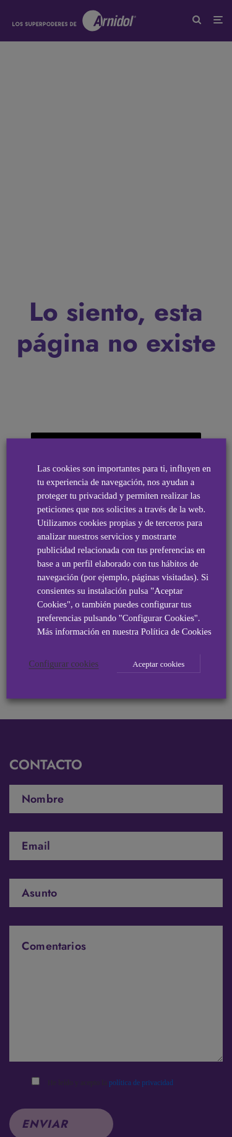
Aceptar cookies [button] (158, 664)
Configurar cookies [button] (64, 664)
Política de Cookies (176, 631)
